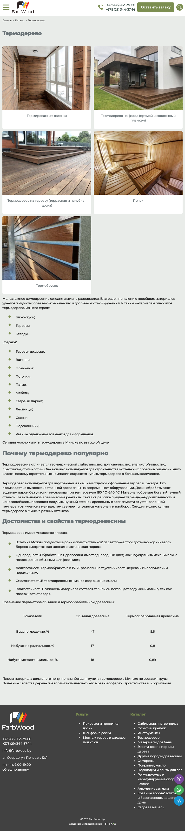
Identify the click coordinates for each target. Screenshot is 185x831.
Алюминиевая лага (153, 788)
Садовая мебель (151, 807)
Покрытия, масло (151, 765)
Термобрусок (47, 285)
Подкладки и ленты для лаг (160, 770)
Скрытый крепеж (152, 728)
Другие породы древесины (160, 756)
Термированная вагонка (47, 116)
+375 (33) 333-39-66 (120, 5)
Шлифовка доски (97, 733)
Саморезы (146, 761)
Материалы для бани (155, 742)
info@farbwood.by (16, 750)
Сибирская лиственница (158, 723)
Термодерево (148, 737)
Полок (138, 200)
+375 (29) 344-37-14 (120, 9)
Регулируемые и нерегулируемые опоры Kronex (157, 779)
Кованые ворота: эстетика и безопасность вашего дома (159, 797)
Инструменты (149, 733)
